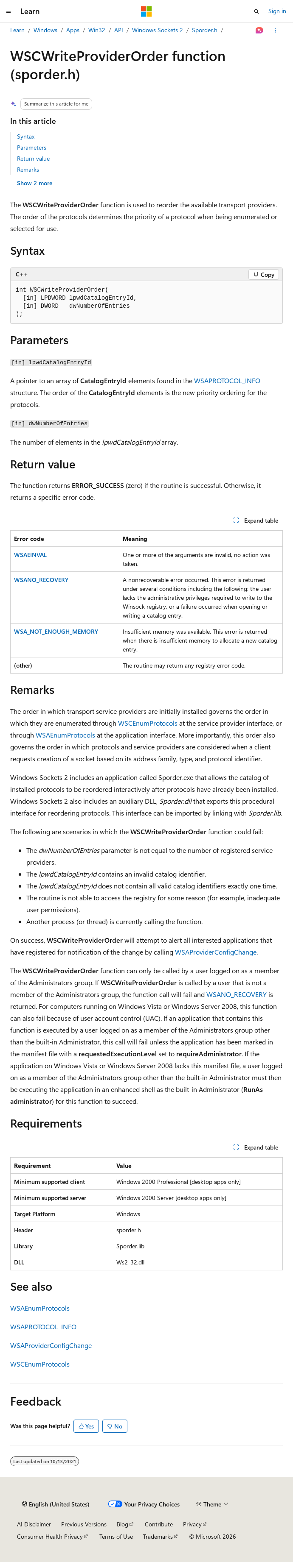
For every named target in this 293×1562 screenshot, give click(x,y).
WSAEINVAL (30, 555)
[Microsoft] (146, 11)
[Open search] (256, 11)
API (118, 30)
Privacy (192, 1524)
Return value (33, 158)
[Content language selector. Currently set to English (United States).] (56, 1504)
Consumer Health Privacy (50, 1536)
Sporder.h (204, 30)
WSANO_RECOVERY (41, 580)
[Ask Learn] (259, 30)
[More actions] (275, 30)
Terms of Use (116, 1536)
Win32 (96, 30)
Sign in (277, 11)
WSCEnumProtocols (147, 722)
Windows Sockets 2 (157, 30)
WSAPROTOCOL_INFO (227, 380)
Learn (17, 30)
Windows (45, 30)
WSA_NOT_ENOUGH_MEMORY (56, 631)
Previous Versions (84, 1524)
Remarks (28, 169)
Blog (122, 1524)
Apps (72, 30)
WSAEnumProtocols (65, 734)
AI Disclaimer (34, 1524)
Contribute (159, 1524)
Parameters (31, 147)
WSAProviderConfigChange (215, 951)
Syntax (25, 136)
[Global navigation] (8, 11)
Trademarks (158, 1536)
